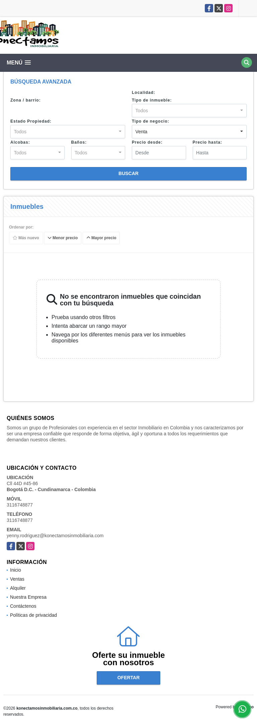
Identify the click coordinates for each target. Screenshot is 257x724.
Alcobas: (20, 142)
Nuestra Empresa (28, 597)
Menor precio (63, 238)
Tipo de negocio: (150, 121)
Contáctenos (23, 606)
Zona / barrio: (25, 100)
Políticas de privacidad (33, 615)
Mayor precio (101, 238)
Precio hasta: (207, 142)
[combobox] (189, 110)
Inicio (15, 570)
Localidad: (143, 92)
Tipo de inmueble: (152, 100)
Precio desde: (147, 142)
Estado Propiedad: (31, 121)
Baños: (79, 142)
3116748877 (20, 505)
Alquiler (18, 588)
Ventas (17, 579)
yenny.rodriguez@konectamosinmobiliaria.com (55, 535)
